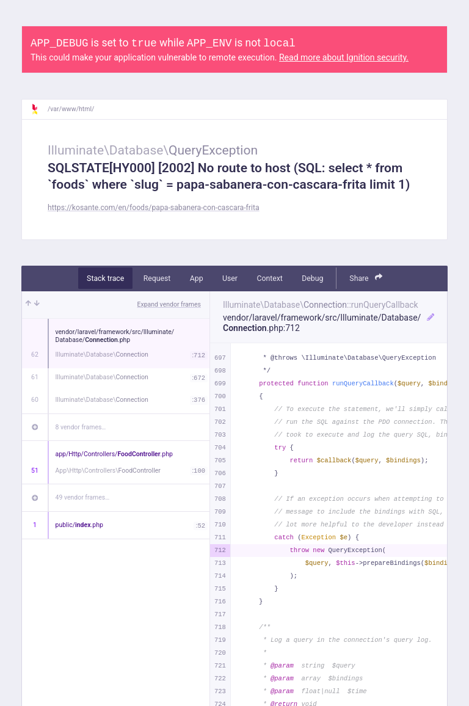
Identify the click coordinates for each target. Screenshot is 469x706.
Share (365, 277)
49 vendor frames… (83, 497)
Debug (312, 278)
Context (269, 278)
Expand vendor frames (169, 304)
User (230, 278)
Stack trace (105, 278)
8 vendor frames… (81, 427)
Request (157, 278)
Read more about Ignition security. (344, 57)
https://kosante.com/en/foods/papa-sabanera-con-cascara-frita (154, 207)
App (196, 278)
